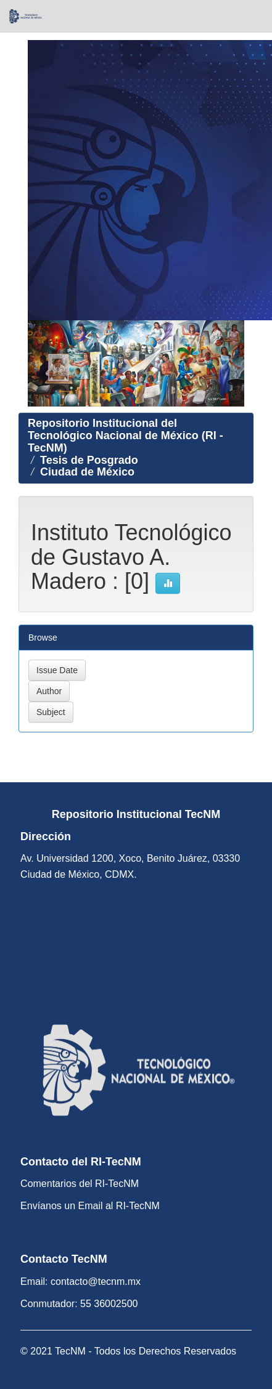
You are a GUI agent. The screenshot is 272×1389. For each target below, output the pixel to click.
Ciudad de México (87, 472)
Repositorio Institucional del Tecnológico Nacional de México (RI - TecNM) (125, 435)
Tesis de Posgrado (89, 460)
